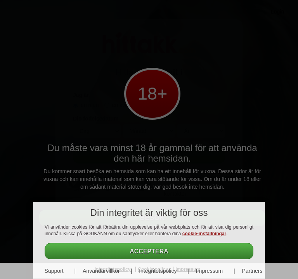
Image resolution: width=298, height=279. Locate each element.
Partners (252, 271)
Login (277, 12)
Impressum (209, 271)
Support (54, 271)
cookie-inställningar (204, 233)
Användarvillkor (101, 271)
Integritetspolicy (158, 271)
